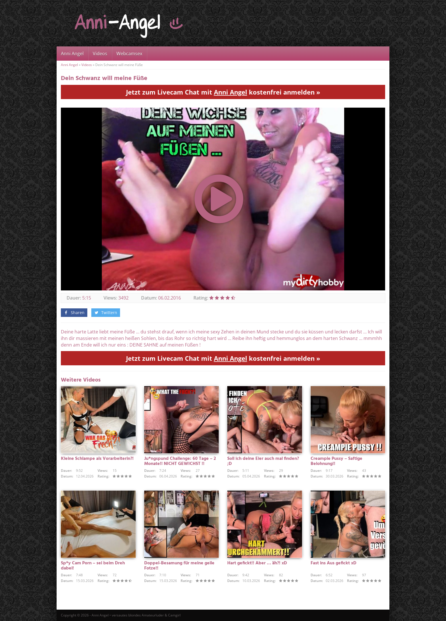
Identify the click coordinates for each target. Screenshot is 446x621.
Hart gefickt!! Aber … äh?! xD (257, 563)
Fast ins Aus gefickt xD (333, 563)
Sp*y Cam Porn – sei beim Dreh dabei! (93, 565)
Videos (100, 53)
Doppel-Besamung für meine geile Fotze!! (179, 565)
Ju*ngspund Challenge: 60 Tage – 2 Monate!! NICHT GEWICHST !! (180, 461)
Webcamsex (129, 53)
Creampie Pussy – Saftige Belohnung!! (336, 461)
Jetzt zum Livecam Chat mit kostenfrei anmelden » (223, 92)
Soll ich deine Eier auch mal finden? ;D (263, 461)
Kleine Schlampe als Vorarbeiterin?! (97, 458)
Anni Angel (72, 53)
